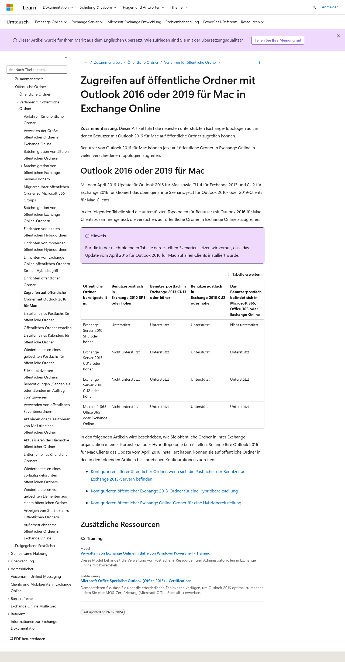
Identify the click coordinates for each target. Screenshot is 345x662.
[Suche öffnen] (314, 7)
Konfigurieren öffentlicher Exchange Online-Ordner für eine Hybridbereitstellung (166, 502)
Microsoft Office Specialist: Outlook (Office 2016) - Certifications (136, 580)
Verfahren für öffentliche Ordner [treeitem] (44, 105)
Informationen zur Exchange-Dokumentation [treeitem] (35, 610)
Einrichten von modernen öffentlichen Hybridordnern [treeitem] (46, 231)
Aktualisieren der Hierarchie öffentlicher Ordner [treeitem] (46, 428)
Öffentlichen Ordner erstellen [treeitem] (48, 312)
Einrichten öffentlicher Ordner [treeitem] (42, 266)
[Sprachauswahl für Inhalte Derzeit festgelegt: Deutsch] (18, 654)
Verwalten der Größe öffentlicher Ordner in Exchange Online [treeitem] (41, 122)
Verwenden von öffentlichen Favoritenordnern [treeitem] (47, 393)
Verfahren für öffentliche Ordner (190, 62)
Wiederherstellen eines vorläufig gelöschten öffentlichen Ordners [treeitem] (42, 460)
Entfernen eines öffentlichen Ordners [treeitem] (47, 443)
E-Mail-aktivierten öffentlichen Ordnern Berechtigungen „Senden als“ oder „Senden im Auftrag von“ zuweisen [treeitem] (47, 369)
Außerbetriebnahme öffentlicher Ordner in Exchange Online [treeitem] (41, 516)
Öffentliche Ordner (142, 62)
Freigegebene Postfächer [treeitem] (35, 530)
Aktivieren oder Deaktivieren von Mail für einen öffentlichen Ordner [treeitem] (47, 410)
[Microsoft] (9, 7)
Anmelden (330, 6)
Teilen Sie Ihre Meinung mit (278, 40)
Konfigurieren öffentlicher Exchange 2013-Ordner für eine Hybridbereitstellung (164, 491)
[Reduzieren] (66, 58)
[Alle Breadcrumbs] (85, 62)
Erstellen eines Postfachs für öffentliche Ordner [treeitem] (46, 302)
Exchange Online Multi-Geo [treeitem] (33, 591)
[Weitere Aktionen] (259, 62)
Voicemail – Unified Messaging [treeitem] (36, 561)
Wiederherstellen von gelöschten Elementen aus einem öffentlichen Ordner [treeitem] (45, 481)
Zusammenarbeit (108, 62)
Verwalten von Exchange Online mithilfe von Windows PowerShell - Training (145, 553)
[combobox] (36, 69)
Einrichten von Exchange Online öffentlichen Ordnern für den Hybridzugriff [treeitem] (47, 249)
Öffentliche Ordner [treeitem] (34, 79)
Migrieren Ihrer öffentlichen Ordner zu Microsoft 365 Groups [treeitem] (46, 178)
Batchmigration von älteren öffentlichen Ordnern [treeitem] (46, 140)
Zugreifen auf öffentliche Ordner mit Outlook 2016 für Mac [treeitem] (45, 284)
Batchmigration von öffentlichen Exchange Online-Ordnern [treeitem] (42, 199)
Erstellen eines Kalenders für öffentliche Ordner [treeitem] (47, 324)
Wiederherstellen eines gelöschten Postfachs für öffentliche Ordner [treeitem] (44, 341)
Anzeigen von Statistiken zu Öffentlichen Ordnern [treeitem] (46, 499)
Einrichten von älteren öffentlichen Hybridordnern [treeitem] (46, 217)
